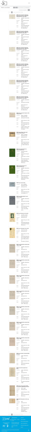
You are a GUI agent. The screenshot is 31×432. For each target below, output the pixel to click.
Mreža (18, 7)
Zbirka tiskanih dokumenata (25, 25)
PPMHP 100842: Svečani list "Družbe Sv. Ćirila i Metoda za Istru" (22, 113)
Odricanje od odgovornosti (24, 425)
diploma (22, 115)
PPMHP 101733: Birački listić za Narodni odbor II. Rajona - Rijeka (22, 322)
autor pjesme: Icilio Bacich (25, 241)
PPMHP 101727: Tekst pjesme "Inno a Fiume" (22, 228)
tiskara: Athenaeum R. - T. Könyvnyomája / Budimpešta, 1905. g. (25, 410)
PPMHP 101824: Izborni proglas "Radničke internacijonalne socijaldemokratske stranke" (22, 386)
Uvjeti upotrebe (23, 419)
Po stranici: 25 (22, 7)
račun (22, 184)
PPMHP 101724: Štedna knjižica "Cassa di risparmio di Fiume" (22, 197)
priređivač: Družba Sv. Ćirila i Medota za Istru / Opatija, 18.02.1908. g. (25, 128)
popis (22, 401)
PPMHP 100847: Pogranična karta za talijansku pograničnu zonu (21, 149)
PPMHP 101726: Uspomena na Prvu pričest (22, 213)
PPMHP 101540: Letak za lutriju (20, 182)
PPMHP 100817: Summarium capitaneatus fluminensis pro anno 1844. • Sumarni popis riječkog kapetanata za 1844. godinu (22, 48)
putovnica (22, 152)
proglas (22, 355)
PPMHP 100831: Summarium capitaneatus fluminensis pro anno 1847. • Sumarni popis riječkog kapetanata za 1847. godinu (22, 97)
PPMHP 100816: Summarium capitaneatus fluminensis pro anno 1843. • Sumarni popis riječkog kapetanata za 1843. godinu (22, 32)
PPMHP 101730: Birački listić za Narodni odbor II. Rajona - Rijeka (22, 276)
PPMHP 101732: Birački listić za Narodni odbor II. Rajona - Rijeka (22, 307)
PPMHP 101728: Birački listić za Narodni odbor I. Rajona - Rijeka (22, 245)
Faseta (14, 7)
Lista (16, 7)
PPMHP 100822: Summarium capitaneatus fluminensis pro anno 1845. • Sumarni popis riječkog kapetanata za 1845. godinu (22, 65)
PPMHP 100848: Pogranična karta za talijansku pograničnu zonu (21, 166)
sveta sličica (23, 214)
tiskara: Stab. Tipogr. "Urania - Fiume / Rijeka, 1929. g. (24, 208)
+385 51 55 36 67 (14, 419)
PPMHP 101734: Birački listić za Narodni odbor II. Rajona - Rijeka (22, 338)
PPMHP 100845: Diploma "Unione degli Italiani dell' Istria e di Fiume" (21, 132)
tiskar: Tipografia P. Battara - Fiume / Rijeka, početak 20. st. (25, 238)
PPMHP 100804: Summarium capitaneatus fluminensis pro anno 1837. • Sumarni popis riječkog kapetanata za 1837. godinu (22, 15)
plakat (22, 388)
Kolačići (22, 427)
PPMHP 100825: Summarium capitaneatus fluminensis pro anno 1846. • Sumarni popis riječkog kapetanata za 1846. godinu (22, 81)
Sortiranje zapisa (27, 7)
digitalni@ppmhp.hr (14, 417)
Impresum (22, 417)
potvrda (26, 214)
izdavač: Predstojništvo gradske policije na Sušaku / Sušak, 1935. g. (25, 161)
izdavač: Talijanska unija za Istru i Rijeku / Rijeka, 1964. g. (25, 144)
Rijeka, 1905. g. (23, 364)
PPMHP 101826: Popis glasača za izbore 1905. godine (22, 399)
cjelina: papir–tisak (24, 137)
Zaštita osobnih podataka (24, 421)
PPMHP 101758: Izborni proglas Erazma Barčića (21, 368)
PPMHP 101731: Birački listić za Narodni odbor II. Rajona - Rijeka (22, 291)
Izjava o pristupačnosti (24, 423)
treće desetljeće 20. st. (24, 193)
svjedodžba (22, 34)
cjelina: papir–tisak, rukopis (25, 102)
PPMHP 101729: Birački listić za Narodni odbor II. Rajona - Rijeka (22, 260)
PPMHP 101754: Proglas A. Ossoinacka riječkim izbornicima (22, 354)
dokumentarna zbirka (24, 116)
